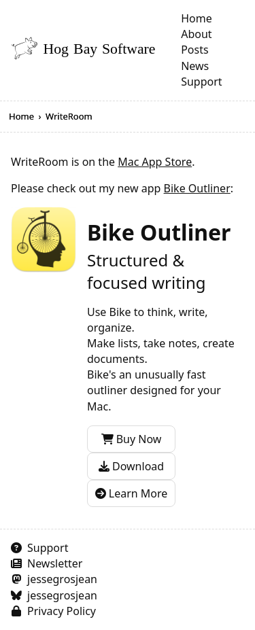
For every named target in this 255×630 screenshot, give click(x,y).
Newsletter (54, 563)
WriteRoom (69, 116)
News (195, 65)
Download (131, 466)
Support (201, 81)
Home (196, 18)
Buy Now (131, 439)
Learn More (131, 493)
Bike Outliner (197, 188)
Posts (194, 49)
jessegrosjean (62, 579)
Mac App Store (155, 161)
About (196, 34)
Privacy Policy (61, 610)
